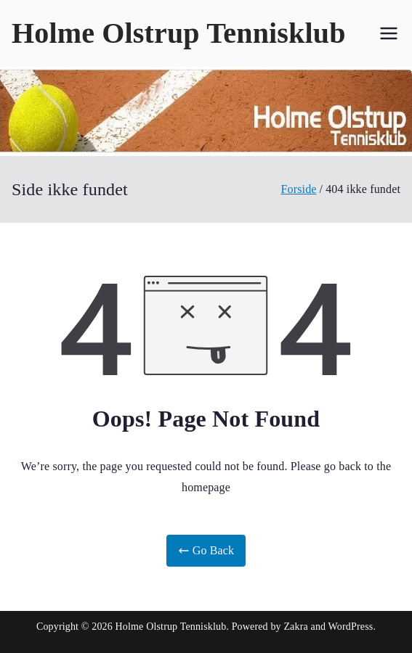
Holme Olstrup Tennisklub (179, 33)
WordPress (350, 626)
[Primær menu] (388, 33)
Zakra (295, 626)
